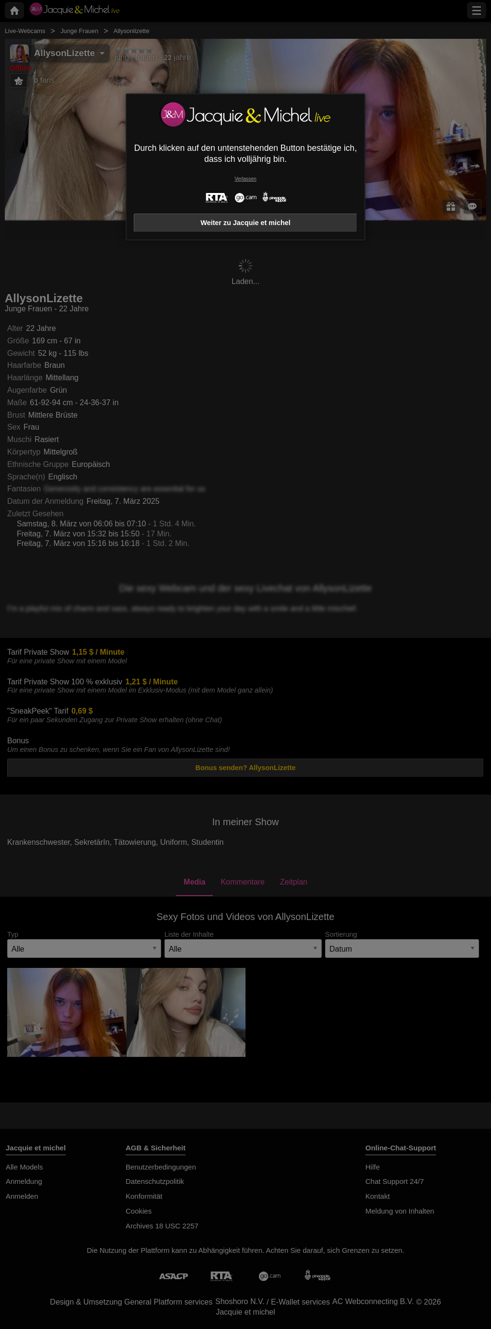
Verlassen (245, 179)
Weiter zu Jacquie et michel (245, 223)
